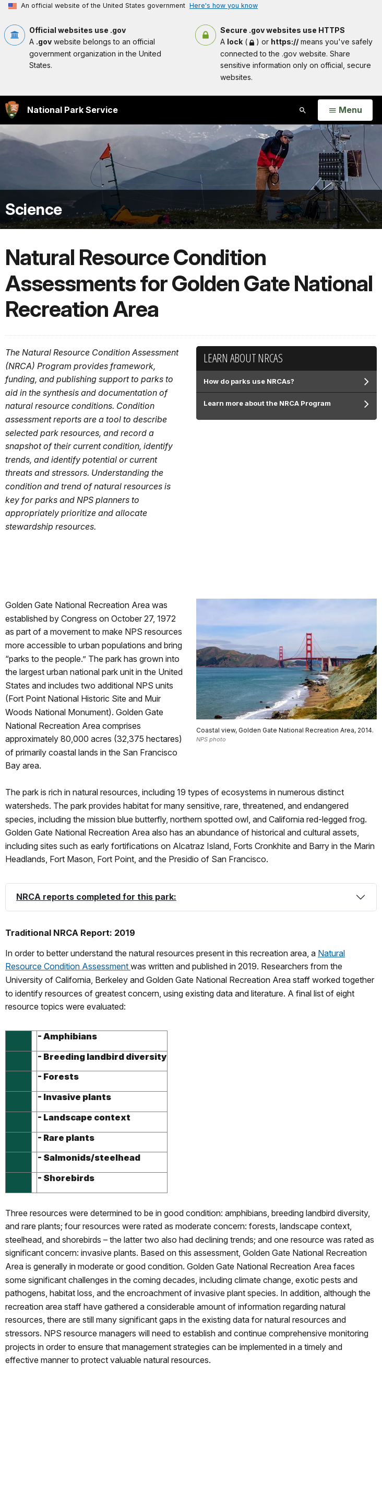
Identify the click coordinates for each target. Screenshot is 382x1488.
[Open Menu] (345, 110)
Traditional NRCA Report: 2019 (70, 933)
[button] (191, 897)
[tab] (191, 897)
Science (33, 209)
